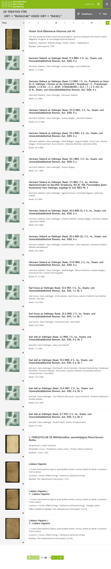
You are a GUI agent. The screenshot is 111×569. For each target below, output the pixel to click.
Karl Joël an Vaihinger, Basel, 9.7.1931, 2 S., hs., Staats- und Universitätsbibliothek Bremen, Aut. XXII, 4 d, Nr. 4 (60, 416)
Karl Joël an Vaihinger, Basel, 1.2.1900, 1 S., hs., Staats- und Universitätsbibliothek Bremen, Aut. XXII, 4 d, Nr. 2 (60, 338)
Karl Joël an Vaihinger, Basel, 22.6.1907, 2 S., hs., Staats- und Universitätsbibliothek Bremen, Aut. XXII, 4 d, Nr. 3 (61, 390)
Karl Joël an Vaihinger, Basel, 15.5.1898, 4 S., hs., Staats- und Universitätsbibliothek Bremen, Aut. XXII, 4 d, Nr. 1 (61, 362)
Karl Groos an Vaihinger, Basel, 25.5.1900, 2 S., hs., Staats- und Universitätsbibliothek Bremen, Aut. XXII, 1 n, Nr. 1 (62, 315)
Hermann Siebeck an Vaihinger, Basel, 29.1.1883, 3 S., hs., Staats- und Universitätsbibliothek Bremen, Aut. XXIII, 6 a (65, 160)
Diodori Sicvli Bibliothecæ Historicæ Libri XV (52, 31)
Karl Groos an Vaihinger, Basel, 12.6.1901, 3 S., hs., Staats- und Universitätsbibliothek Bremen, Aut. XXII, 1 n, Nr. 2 (61, 289)
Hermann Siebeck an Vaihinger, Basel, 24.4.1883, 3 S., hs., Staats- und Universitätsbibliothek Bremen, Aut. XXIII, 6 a (66, 135)
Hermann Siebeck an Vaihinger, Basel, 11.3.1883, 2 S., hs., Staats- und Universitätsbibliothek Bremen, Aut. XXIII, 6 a (65, 60)
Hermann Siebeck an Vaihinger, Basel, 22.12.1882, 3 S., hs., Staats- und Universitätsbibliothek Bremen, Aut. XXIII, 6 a (66, 112)
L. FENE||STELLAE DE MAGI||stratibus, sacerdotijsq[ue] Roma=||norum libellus (66, 439)
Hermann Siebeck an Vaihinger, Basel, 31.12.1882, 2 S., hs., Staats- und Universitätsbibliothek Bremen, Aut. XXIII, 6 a (66, 264)
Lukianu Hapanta (37, 464)
